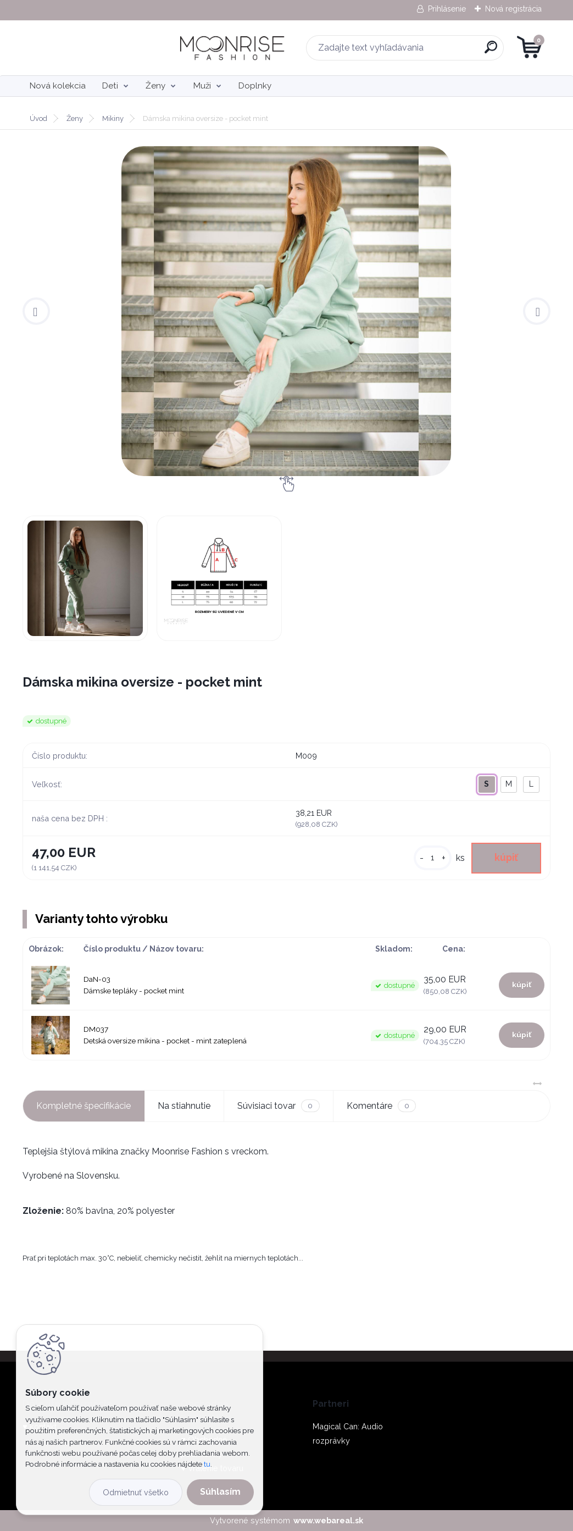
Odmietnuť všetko (136, 1492)
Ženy (155, 86)
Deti (110, 86)
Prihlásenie (447, 8)
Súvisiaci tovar (278, 1105)
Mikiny (113, 118)
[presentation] (36, 311)
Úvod (38, 118)
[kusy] (433, 857)
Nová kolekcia (58, 86)
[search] (418, 51)
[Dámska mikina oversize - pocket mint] (286, 311)
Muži (202, 86)
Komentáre (381, 1105)
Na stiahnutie (184, 1106)
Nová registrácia (513, 8)
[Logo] (90, 47)
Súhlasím (220, 1491)
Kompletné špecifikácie (83, 1106)
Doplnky (254, 86)
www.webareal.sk (328, 1520)
